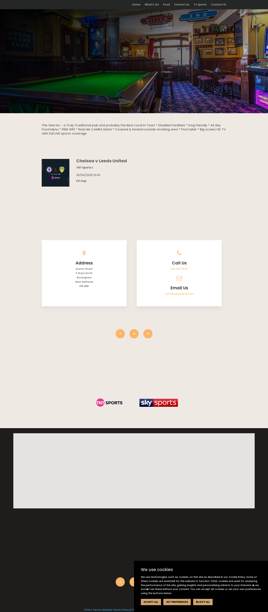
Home (136, 4)
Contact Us (181, 4)
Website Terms (111, 609)
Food (166, 4)
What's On (152, 4)
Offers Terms (92, 609)
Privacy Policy (130, 609)
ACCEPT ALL (151, 602)
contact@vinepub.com (179, 294)
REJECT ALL (203, 602)
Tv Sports (200, 4)
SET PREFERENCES (177, 602)
